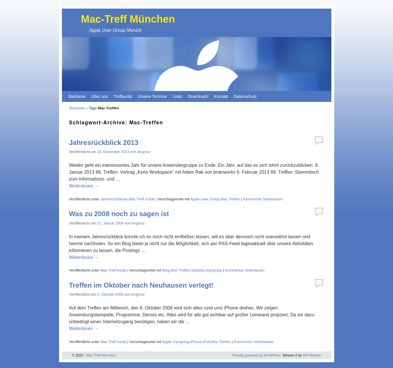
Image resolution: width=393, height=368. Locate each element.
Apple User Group (205, 199)
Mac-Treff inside (142, 199)
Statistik (197, 270)
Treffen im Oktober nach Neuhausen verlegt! (141, 285)
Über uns (99, 96)
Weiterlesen (84, 185)
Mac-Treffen (230, 199)
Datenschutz (245, 96)
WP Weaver (312, 355)
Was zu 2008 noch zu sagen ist (119, 214)
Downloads (198, 96)
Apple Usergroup (175, 342)
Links (177, 96)
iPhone (196, 342)
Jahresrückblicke (114, 199)
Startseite (77, 96)
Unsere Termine (152, 96)
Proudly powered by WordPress (256, 355)
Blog (166, 270)
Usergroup (213, 270)
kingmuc (143, 152)
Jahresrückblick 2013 (103, 142)
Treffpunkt (123, 96)
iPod (206, 342)
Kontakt (221, 96)
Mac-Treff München (128, 19)
